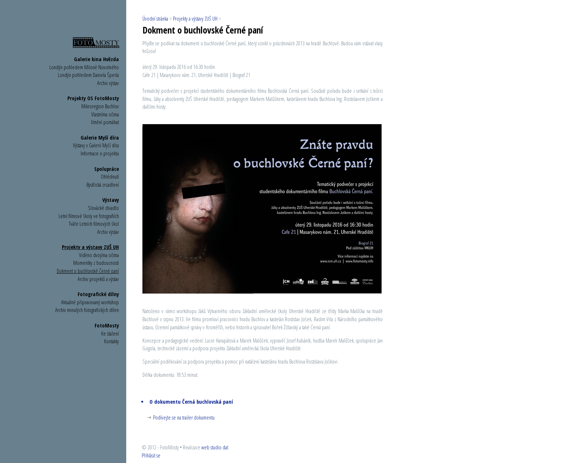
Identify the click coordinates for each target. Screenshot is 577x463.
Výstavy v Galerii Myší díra (96, 145)
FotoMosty (107, 325)
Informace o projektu (100, 153)
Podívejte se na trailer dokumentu (184, 417)
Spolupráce (106, 168)
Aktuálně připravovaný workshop (90, 302)
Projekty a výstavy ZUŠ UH (90, 246)
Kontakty (111, 341)
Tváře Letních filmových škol (94, 223)
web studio (211, 447)
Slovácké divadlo (103, 207)
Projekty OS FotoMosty (93, 98)
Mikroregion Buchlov (100, 106)
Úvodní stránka (155, 18)
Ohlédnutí (110, 176)
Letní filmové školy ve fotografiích (89, 216)
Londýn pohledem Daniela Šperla (88, 74)
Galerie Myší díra (100, 137)
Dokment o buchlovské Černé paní (88, 270)
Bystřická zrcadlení (102, 184)
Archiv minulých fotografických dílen (87, 309)
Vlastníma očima (105, 114)
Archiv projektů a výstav (98, 279)
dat (225, 447)
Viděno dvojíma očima (99, 255)
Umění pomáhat (105, 122)
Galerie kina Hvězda (96, 59)
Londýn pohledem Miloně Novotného (84, 67)
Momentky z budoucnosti (96, 262)
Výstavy (110, 199)
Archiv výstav (108, 83)
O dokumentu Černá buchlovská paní (191, 401)
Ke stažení (110, 333)
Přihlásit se (151, 455)
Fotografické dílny (98, 294)
